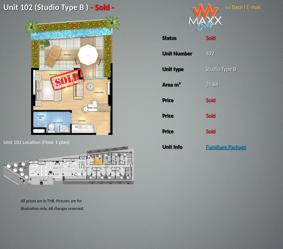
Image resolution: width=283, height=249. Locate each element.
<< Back (234, 7)
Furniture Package (226, 147)
